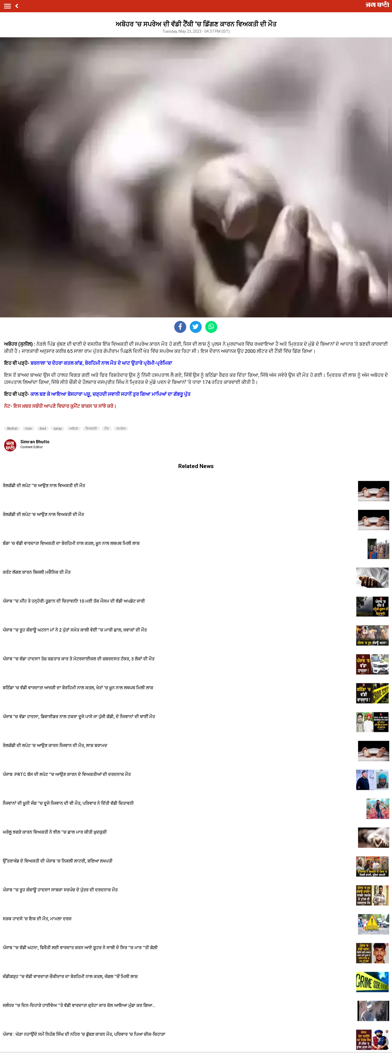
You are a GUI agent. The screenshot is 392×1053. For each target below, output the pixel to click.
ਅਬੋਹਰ (73, 428)
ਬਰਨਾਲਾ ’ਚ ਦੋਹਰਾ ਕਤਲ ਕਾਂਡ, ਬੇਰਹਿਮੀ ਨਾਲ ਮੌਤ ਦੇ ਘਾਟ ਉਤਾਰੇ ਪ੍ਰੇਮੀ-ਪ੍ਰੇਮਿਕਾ (101, 363)
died (42, 428)
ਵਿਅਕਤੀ (91, 428)
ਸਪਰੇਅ (121, 428)
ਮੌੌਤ (107, 428)
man (28, 428)
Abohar (12, 428)
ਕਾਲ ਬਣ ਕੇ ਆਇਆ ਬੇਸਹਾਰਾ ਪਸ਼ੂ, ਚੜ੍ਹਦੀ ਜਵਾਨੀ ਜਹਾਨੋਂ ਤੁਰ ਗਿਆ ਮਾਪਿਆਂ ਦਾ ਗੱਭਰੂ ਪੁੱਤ (110, 394)
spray (58, 428)
